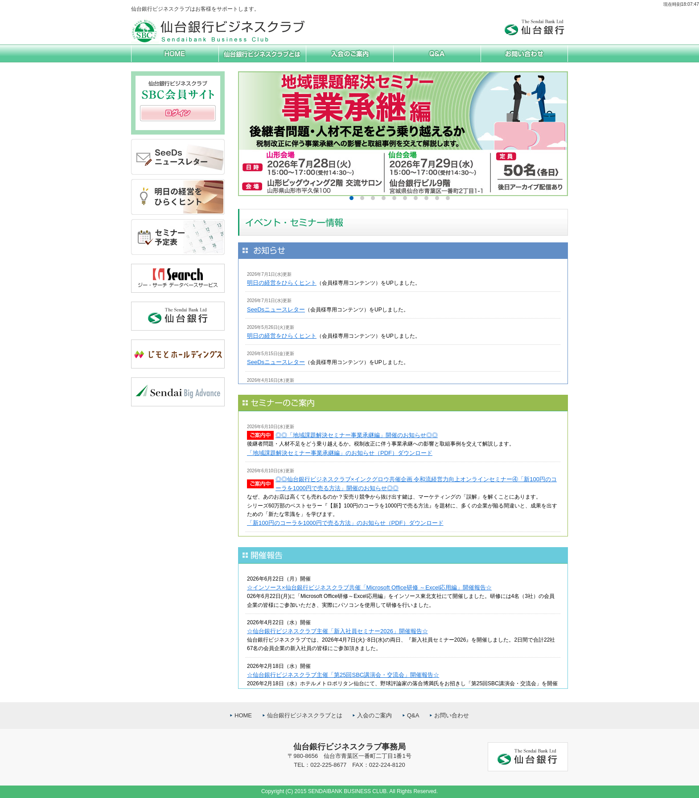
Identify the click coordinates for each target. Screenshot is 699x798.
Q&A (413, 715)
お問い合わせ (451, 715)
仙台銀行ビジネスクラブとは (304, 715)
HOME (243, 715)
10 (448, 198)
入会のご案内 (374, 715)
